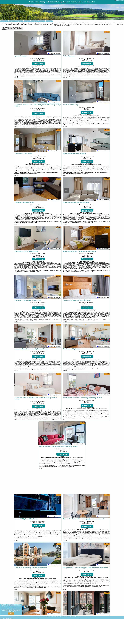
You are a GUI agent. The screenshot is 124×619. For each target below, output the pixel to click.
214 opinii (77, 457)
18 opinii (93, 115)
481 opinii (102, 529)
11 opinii (58, 117)
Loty (27, 21)
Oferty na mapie (12, 21)
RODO (14, 611)
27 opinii (46, 213)
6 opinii (102, 577)
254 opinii (50, 578)
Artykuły (49, 21)
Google (3, 605)
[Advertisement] (62, 482)
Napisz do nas (78, 616)
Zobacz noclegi (38, 63)
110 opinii (94, 359)
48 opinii (47, 262)
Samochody (34, 21)
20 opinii (92, 66)
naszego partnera (30, 76)
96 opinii (96, 164)
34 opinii (99, 262)
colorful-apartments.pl (119, 0)
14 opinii (97, 213)
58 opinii (48, 311)
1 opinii (43, 66)
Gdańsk (58, 32)
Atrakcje (41, 21)
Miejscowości (19, 21)
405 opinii (97, 311)
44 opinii (101, 408)
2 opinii (45, 164)
